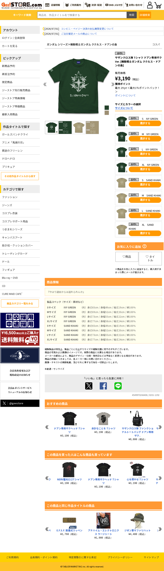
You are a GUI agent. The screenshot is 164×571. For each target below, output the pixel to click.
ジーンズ (7, 205)
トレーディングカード (15, 253)
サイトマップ (151, 557)
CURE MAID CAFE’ (12, 294)
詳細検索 (145, 15)
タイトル (150, 258)
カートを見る (10, 46)
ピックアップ (12, 58)
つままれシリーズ (12, 229)
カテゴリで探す (13, 189)
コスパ (156, 44)
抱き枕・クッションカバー (17, 245)
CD (3, 286)
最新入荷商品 (10, 114)
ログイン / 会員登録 (13, 38)
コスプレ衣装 (10, 213)
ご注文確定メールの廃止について (79, 33)
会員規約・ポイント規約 (44, 557)
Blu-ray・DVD (10, 278)
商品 (127, 256)
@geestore (12, 403)
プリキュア (8, 167)
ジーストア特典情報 (13, 98)
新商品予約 (8, 66)
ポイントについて (125, 95)
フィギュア (8, 270)
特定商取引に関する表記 (83, 557)
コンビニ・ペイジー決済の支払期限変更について (87, 28)
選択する (145, 123)
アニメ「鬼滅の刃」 (13, 142)
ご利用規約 (12, 557)
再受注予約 (8, 74)
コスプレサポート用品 (15, 221)
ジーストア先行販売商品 (16, 90)
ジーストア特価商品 (13, 106)
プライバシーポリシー (120, 557)
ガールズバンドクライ (15, 134)
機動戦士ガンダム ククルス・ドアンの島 (93, 44)
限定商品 (7, 82)
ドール (6, 261)
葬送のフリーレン (12, 150)
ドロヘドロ (8, 158)
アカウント (10, 30)
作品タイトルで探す (16, 127)
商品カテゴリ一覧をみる (20, 303)
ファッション (10, 197)
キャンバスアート (12, 237)
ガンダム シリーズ (57, 44)
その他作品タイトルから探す (19, 176)
